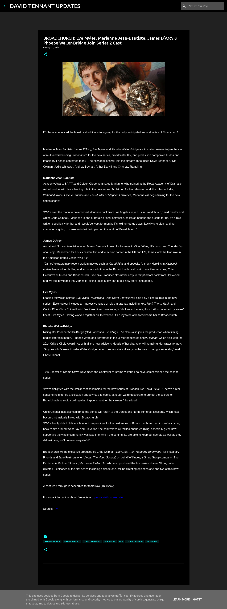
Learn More (181, 599)
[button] (45, 54)
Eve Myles (110, 541)
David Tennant (92, 541)
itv (121, 541)
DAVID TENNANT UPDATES (45, 6)
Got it (197, 599)
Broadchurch (52, 541)
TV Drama (152, 541)
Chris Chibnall (72, 541)
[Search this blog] (206, 6)
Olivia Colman (135, 541)
